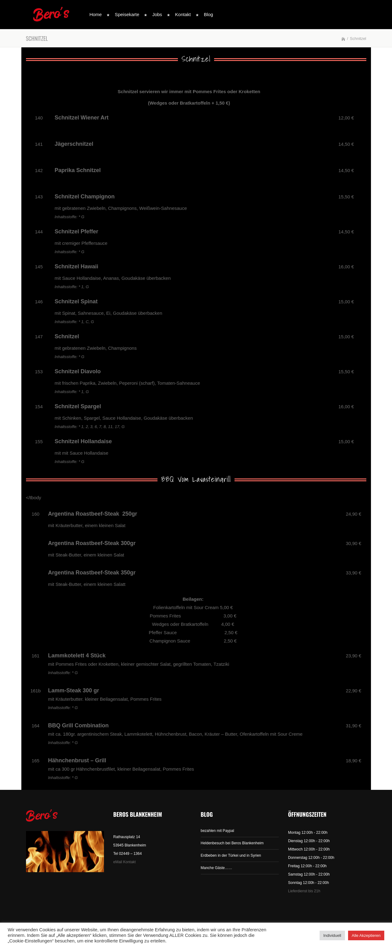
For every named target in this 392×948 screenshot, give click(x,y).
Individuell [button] (332, 935)
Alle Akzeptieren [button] (366, 935)
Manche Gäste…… (216, 868)
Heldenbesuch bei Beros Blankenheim (232, 843)
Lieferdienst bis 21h (304, 891)
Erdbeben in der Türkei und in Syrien (231, 855)
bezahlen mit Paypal (217, 831)
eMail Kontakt (124, 862)
